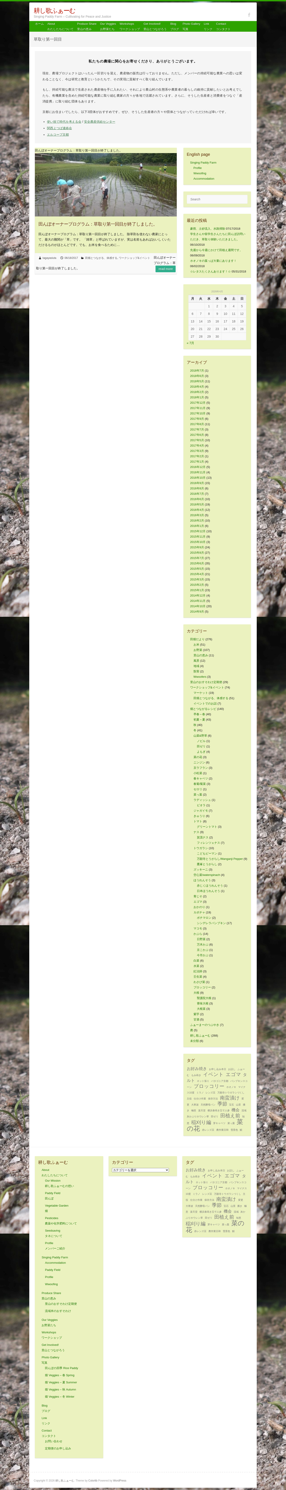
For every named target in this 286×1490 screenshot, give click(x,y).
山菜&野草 (200, 735)
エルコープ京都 (58, 134)
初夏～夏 (199, 719)
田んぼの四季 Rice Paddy (61, 1368)
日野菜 (201, 939)
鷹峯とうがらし (207, 864)
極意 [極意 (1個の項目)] (193, 1110)
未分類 (194, 1041)
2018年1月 (197, 397)
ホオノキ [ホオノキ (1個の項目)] (231, 1087)
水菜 (196, 966)
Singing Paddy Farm (203, 162)
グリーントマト (207, 826)
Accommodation (203, 178)
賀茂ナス (202, 837)
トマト (197, 821)
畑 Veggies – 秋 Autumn (60, 1389)
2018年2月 (197, 392)
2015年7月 (197, 558)
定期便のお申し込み (58, 1448)
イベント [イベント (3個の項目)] (213, 1074)
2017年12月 (198, 402)
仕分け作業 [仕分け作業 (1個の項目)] (200, 1098)
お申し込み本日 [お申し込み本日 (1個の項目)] (217, 1069)
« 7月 (190, 343)
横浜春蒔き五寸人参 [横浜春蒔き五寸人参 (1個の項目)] (219, 1110)
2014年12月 (198, 595)
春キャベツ (200, 778)
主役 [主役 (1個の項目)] (189, 1098)
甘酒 (196, 1019)
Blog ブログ (174, 26)
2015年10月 (198, 542)
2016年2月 (197, 520)
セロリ (197, 789)
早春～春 (199, 714)
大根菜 (201, 1008)
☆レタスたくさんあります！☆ (210, 271)
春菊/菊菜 (199, 784)
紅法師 (197, 971)
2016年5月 (197, 504)
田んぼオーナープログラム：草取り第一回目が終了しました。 (97, 224)
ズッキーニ (200, 869)
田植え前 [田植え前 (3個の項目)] (230, 1115)
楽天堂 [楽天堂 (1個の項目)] (202, 1110)
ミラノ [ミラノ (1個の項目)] (200, 1092)
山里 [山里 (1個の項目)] (238, 1104)
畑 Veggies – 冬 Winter (59, 1396)
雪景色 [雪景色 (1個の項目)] (234, 1129)
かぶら (197, 933)
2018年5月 (197, 381)
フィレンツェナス (208, 842)
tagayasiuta (49, 258)
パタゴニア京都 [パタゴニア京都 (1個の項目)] (219, 1081)
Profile (197, 168)
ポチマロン (204, 917)
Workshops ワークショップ (130, 26)
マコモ (197, 928)
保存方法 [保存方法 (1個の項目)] (213, 1098)
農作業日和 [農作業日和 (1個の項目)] (222, 1129)
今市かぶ (202, 955)
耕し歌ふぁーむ (54, 10)
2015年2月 (197, 584)
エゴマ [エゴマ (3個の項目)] (233, 1074)
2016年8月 (197, 488)
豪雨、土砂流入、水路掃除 (207, 228)
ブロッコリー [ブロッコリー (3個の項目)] (209, 1086)
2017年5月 (197, 440)
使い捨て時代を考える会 (64, 121)
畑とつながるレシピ (203, 709)
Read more (165, 269)
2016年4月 (197, 509)
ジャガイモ (200, 810)
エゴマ (197, 901)
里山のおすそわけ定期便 (206, 682)
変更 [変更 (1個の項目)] (240, 1200)
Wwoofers (199, 676)
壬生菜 (197, 976)
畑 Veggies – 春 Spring (59, 1375)
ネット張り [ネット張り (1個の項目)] (203, 1081)
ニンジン (199, 762)
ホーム (39, 23)
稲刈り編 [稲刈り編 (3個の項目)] (201, 1122)
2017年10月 (198, 413)
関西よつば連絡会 (59, 128)
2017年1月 (197, 461)
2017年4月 (197, 445)
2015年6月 (197, 563)
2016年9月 (197, 483)
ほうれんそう (202, 880)
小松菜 (197, 773)
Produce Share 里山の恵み (87, 26)
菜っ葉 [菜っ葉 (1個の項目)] (231, 1123)
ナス (196, 832)
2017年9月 (197, 418)
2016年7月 (197, 493)
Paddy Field (52, 1270)
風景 (196, 660)
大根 (196, 992)
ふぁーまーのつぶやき (204, 1025)
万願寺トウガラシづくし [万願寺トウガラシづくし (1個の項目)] (230, 1092)
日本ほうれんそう (208, 891)
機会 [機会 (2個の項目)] (235, 1110)
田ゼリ (201, 746)
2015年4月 (197, 574)
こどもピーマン (207, 853)
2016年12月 (198, 467)
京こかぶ (202, 950)
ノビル (201, 741)
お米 (196, 644)
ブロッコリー (202, 987)
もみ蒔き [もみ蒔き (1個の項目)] (196, 1075)
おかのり (199, 907)
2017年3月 (197, 451)
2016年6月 (197, 499)
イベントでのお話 (205, 703)
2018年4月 (197, 386)
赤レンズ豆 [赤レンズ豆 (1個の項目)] (208, 1129)
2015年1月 (197, 590)
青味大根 (202, 1003)
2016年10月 (198, 477)
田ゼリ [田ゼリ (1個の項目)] (214, 1116)
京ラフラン (200, 767)
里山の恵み (200, 655)
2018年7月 (197, 370)
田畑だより (197, 639)
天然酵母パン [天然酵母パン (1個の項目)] (208, 1104)
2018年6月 (197, 376)
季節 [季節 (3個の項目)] (222, 1104)
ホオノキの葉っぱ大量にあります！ (213, 260)
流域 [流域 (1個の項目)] (244, 1110)
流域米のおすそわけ (58, 1311)
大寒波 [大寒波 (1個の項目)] (195, 1104)
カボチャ (199, 912)
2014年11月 (198, 601)
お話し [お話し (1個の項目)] (232, 1069)
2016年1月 (197, 526)
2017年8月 (197, 424)
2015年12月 (198, 531)
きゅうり (199, 816)
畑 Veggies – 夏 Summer (61, 1382)
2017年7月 (197, 429)
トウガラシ (200, 848)
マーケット (200, 692)
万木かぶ (202, 944)
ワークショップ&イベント (134, 258)
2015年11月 (198, 536)
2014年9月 (197, 611)
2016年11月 (198, 472)
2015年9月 (197, 547)
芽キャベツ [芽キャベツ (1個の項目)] (219, 1123)
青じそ (197, 896)
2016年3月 (197, 515)
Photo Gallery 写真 (191, 26)
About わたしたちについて (60, 26)
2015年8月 (197, 552)
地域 (196, 666)
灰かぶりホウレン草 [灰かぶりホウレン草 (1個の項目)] (198, 1116)
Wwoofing (199, 173)
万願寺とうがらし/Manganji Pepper (220, 858)
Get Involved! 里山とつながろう (155, 26)
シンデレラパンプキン (211, 923)
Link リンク (208, 26)
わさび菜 (199, 982)
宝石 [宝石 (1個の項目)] (231, 1104)
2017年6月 (197, 434)
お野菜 (197, 650)
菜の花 (197, 757)
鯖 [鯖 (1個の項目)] (241, 1129)
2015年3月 (197, 579)
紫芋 (196, 1014)
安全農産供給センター (99, 121)
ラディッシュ (202, 800)
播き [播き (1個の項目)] (239, 1206)
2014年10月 (198, 606)
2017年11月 (198, 408)
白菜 (196, 960)
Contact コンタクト (223, 26)
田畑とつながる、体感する (101, 258)
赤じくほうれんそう (210, 885)
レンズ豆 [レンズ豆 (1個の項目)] (210, 1092)
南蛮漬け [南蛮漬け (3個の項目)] (230, 1098)
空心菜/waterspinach (206, 875)
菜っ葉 (197, 794)
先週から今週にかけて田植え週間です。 (216, 250)
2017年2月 (197, 456)
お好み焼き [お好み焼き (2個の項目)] (197, 1068)
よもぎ (201, 751)
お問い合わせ (53, 1441)
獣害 (196, 671)
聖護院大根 (204, 998)
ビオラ (201, 805)
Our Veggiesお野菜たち (108, 26)
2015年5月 (197, 568)
